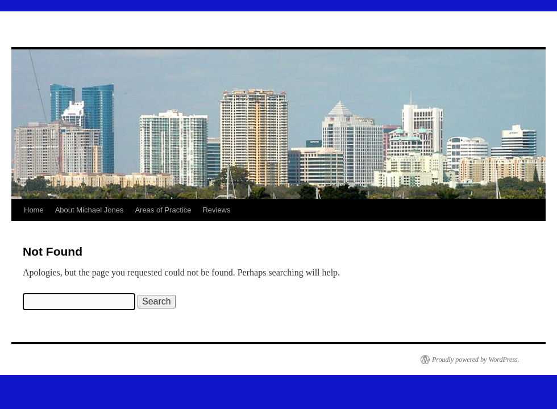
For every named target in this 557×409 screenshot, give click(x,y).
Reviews (216, 210)
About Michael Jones (89, 210)
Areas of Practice (163, 210)
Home (34, 210)
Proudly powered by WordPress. (475, 360)
